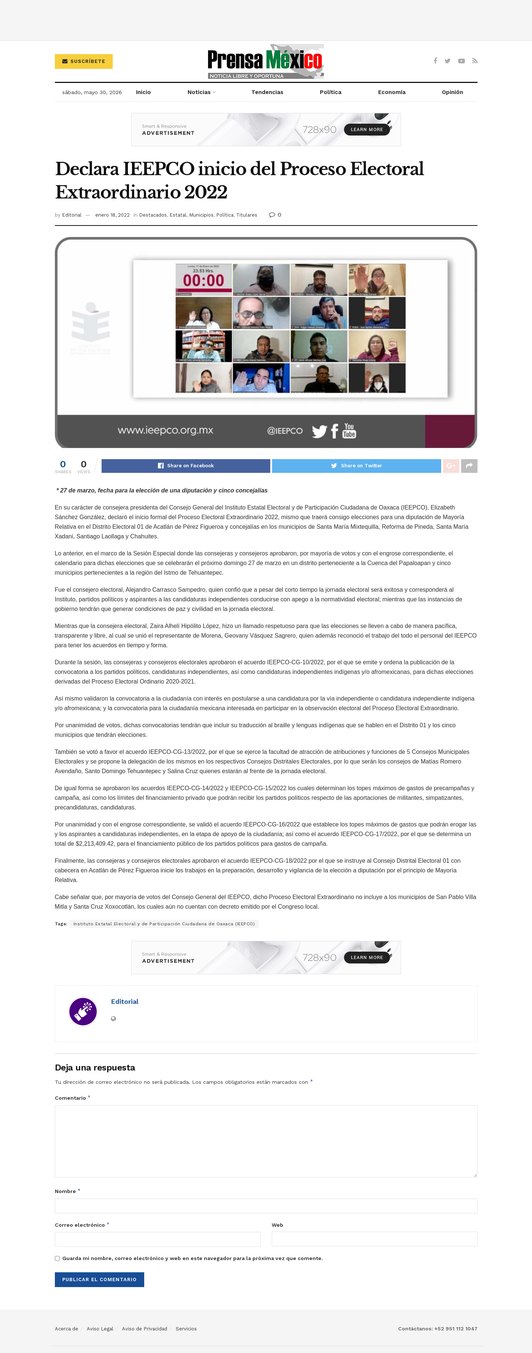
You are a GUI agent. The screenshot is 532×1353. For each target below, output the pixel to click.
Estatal (177, 215)
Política (330, 92)
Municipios (201, 215)
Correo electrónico (82, 1225)
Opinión (452, 92)
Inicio (143, 92)
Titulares (246, 215)
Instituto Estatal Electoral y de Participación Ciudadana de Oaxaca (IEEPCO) (164, 924)
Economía (392, 92)
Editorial (72, 215)
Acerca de (66, 1329)
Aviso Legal (100, 1329)
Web (277, 1225)
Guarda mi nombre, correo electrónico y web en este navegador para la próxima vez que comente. (192, 1259)
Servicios (186, 1329)
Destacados (153, 215)
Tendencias (267, 92)
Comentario (73, 1098)
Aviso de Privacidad (144, 1329)
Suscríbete (83, 61)
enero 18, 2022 (112, 215)
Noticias (199, 92)
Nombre (68, 1191)
